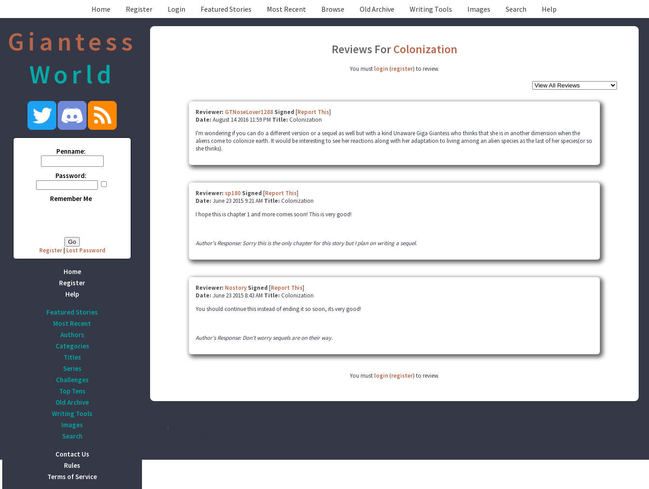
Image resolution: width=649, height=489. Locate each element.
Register (139, 9)
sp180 (233, 193)
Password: (71, 175)
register (402, 69)
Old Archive (377, 9)
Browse (332, 9)
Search (516, 9)
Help (549, 9)
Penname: (71, 151)
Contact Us (72, 454)
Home (100, 9)
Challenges (72, 379)
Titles (72, 357)
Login (176, 9)
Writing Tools (431, 9)
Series (72, 368)
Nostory (236, 288)
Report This (313, 112)
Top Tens (72, 391)
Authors (72, 334)
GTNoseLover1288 (249, 112)
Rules (72, 465)
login (381, 69)
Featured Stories (226, 9)
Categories (72, 346)
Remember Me (71, 198)
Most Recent (286, 9)
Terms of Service (72, 476)
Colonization (425, 49)
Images (478, 9)
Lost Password (85, 250)
